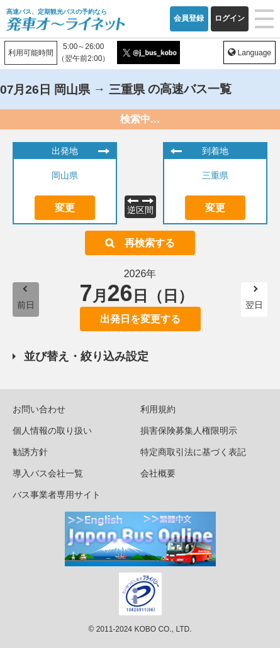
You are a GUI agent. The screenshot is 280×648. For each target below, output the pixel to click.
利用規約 (158, 409)
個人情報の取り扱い (52, 431)
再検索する (150, 243)
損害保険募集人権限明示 (188, 431)
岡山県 (65, 175)
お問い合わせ (39, 409)
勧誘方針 (30, 452)
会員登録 (189, 18)
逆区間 (140, 210)
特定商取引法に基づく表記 (193, 452)
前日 (26, 305)
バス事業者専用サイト (57, 495)
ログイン (230, 18)
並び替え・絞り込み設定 (86, 356)
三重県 (215, 175)
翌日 (254, 305)
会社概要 (158, 473)
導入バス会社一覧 (48, 473)
